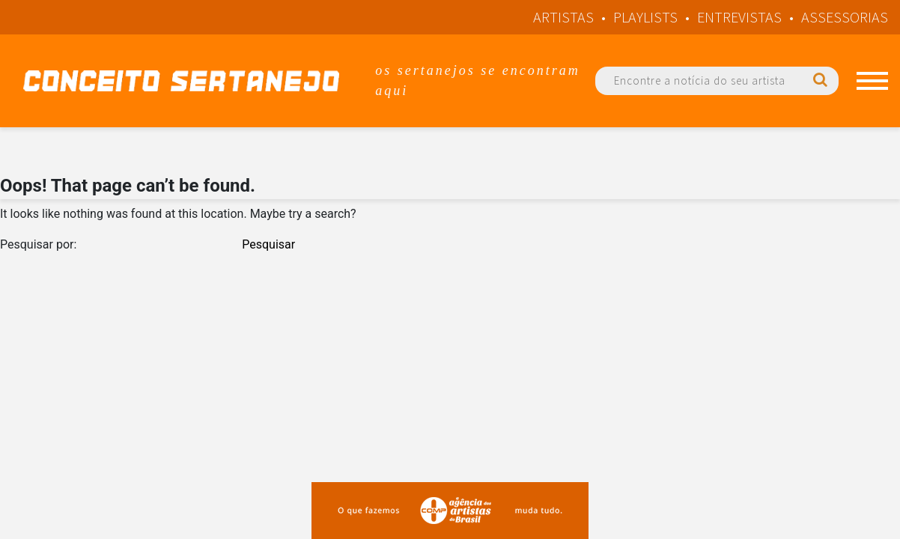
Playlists (645, 16)
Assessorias (844, 16)
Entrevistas (739, 16)
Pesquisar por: (38, 244)
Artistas (563, 16)
